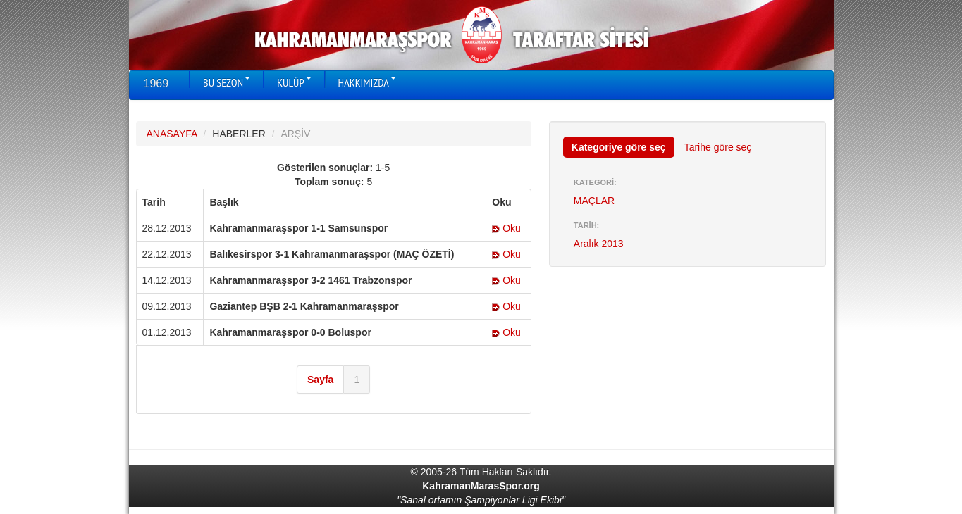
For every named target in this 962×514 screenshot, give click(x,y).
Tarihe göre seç (718, 147)
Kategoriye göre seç (619, 147)
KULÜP (294, 82)
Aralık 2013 (599, 243)
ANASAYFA (172, 133)
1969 (156, 83)
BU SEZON (226, 82)
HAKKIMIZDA (367, 82)
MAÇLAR (594, 200)
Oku (506, 228)
